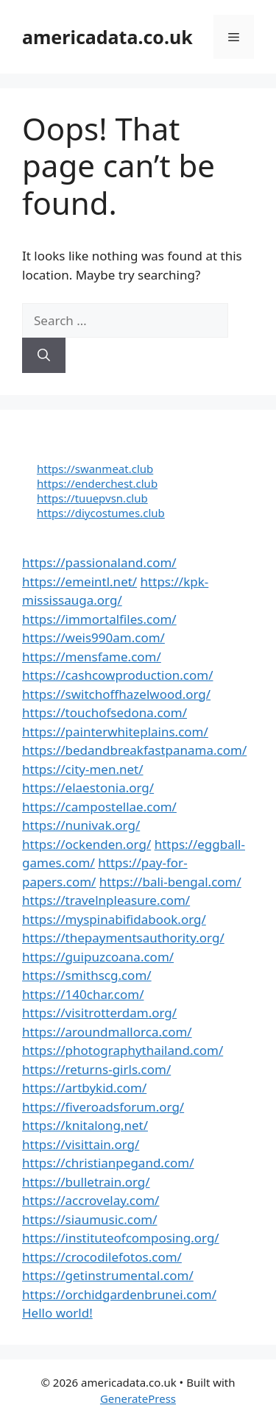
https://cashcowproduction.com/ (117, 674)
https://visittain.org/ (80, 1144)
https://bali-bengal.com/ (170, 881)
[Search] (44, 355)
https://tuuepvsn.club (92, 498)
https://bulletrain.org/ (86, 1181)
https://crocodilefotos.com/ (102, 1256)
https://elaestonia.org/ (88, 787)
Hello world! (57, 1312)
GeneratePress (138, 1398)
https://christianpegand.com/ (108, 1162)
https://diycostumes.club (101, 512)
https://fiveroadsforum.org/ (103, 1106)
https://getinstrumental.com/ (108, 1275)
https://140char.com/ (83, 994)
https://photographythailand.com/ (122, 1050)
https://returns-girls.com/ (96, 1069)
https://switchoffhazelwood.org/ (116, 694)
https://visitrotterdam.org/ (99, 1012)
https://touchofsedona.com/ (104, 712)
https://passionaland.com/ (99, 562)
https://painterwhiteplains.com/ (115, 731)
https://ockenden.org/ (86, 844)
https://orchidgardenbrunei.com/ (119, 1294)
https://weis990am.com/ (93, 637)
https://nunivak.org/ (81, 825)
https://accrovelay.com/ (90, 1200)
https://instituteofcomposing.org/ (120, 1237)
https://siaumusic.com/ (89, 1219)
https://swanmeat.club (95, 468)
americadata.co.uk (107, 36)
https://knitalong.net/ (85, 1125)
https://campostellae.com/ (99, 806)
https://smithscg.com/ (87, 975)
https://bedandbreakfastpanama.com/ (134, 750)
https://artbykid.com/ (84, 1087)
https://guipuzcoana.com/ (98, 956)
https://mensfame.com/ (91, 656)
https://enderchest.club (97, 483)
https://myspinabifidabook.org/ (114, 919)
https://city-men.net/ (83, 769)
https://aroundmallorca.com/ (107, 1031)
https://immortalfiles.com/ (99, 619)
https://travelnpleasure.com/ (106, 900)
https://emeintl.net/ (79, 581)
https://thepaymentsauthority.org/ (123, 937)
